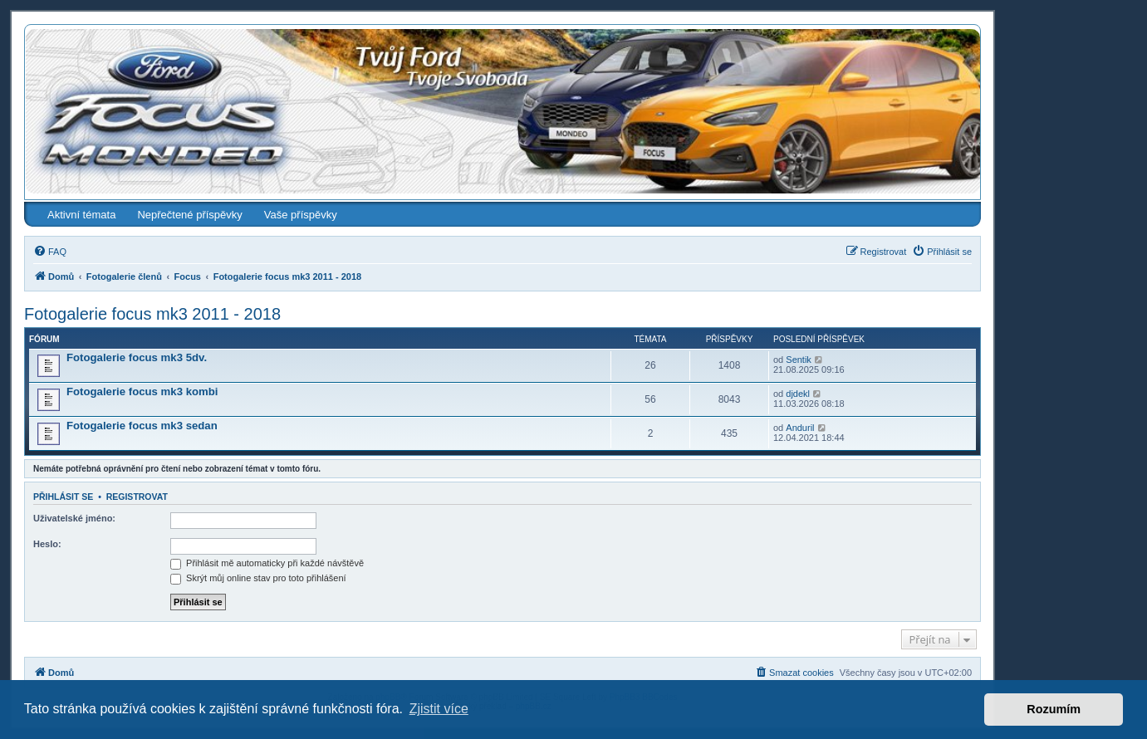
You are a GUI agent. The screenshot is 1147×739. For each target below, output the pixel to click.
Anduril (800, 428)
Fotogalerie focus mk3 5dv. (136, 357)
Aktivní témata (81, 214)
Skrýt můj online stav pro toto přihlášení (258, 578)
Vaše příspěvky (300, 214)
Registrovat (137, 497)
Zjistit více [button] (438, 709)
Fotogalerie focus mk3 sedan (142, 425)
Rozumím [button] (1054, 709)
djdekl (798, 394)
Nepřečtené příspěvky (189, 214)
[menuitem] (49, 252)
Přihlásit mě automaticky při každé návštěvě (267, 563)
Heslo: (47, 544)
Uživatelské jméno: (74, 518)
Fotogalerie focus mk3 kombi (142, 391)
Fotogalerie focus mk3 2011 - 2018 (152, 314)
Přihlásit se (63, 497)
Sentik (798, 360)
